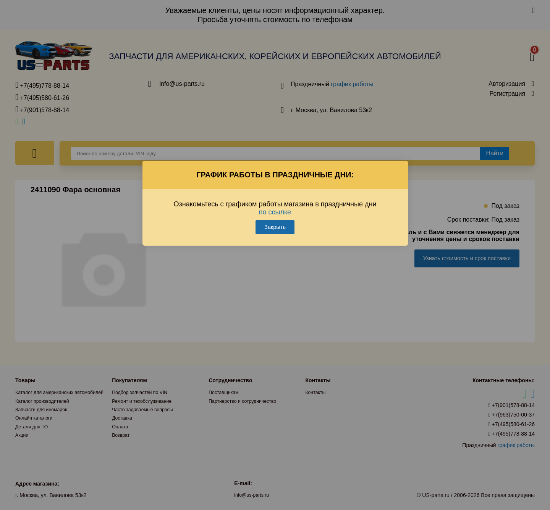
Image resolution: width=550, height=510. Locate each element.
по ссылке (275, 201)
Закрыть (275, 216)
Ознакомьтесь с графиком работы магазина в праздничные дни (275, 197)
